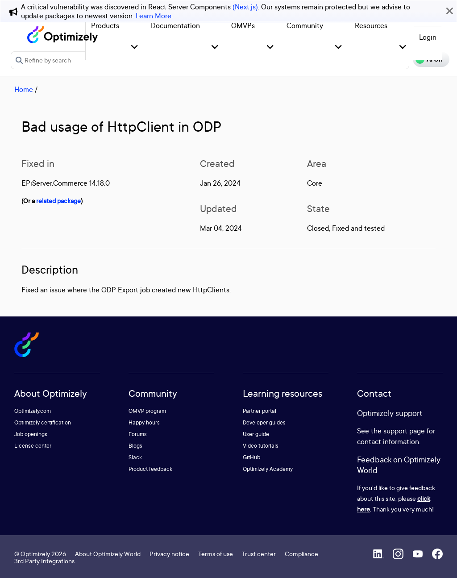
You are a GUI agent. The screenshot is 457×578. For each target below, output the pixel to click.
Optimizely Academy (268, 469)
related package (58, 200)
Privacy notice (169, 553)
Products (105, 25)
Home (23, 89)
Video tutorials (260, 445)
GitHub (251, 457)
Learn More (153, 16)
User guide (256, 434)
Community (305, 25)
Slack (135, 457)
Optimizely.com (32, 411)
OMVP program (147, 411)
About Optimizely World (108, 553)
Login (427, 37)
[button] (134, 47)
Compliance (301, 553)
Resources (371, 25)
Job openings (30, 434)
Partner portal (259, 411)
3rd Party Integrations (44, 561)
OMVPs (243, 25)
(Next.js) (245, 7)
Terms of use (215, 553)
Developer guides (264, 422)
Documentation (175, 25)
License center (32, 445)
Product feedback (150, 469)
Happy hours (144, 422)
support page (404, 431)
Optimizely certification (42, 422)
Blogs (135, 445)
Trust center (259, 553)
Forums (138, 434)
